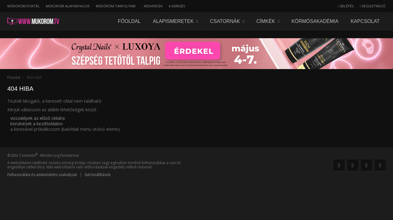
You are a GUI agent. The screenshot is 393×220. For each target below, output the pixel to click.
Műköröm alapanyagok (68, 6)
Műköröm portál (23, 6)
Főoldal (129, 21)
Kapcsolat (365, 21)
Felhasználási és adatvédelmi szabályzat (42, 174)
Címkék (267, 21)
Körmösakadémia (314, 21)
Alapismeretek (175, 21)
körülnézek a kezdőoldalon (36, 124)
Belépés (346, 6)
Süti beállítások (97, 174)
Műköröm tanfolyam (115, 6)
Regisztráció (373, 6)
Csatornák (227, 21)
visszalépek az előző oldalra (37, 118)
